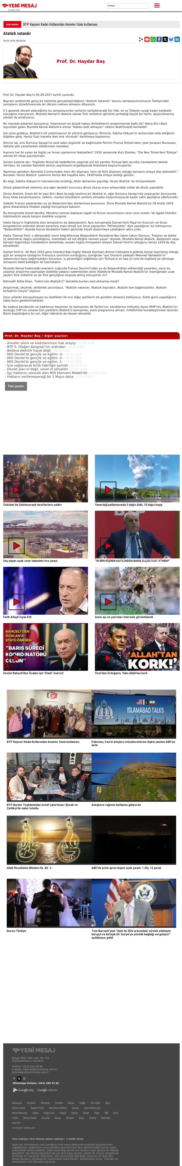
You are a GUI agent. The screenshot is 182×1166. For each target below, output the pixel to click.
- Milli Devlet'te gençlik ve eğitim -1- (34, 362)
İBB (106, 1113)
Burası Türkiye (16, 931)
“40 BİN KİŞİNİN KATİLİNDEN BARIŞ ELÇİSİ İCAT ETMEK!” (132, 561)
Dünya (71, 1103)
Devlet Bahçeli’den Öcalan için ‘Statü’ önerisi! (33, 673)
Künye (58, 1118)
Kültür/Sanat (18, 1108)
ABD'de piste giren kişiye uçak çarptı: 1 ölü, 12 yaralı (126, 868)
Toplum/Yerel (37, 1108)
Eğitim (74, 1113)
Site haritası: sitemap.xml (23, 1127)
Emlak (86, 1113)
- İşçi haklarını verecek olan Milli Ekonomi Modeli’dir (46, 373)
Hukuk (63, 1113)
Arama (92, 1118)
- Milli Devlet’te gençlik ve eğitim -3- (34, 354)
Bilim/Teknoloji (19, 1113)
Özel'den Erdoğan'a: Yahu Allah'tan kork (121, 673)
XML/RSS (16, 1122)
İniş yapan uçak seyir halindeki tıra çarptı (30, 561)
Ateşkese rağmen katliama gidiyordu (116, 805)
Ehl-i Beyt (95, 1103)
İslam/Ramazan (92, 1108)
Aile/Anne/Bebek (58, 1108)
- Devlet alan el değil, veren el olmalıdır (36, 369)
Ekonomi (45, 1103)
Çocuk (75, 1108)
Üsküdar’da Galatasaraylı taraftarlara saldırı (32, 504)
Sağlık (82, 1103)
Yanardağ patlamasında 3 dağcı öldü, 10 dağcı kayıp (128, 504)
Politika (59, 1103)
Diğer (97, 1113)
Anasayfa (17, 1103)
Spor (107, 1103)
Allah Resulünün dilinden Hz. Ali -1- (29, 868)
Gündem (31, 1103)
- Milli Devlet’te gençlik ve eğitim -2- (34, 358)
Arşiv (81, 1118)
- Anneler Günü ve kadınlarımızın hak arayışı (40, 343)
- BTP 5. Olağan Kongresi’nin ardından (35, 347)
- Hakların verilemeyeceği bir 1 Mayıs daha (39, 376)
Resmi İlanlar (29, 1118)
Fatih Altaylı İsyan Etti (17, 617)
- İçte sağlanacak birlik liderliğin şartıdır (36, 365)
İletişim (70, 1118)
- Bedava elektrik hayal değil (28, 350)
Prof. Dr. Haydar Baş (81, 61)
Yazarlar (46, 1118)
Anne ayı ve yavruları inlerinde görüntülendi (124, 617)
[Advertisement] (91, 419)
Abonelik (105, 1118)
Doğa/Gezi (49, 1113)
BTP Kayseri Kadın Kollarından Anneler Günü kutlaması (60, 24)
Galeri (35, 1113)
